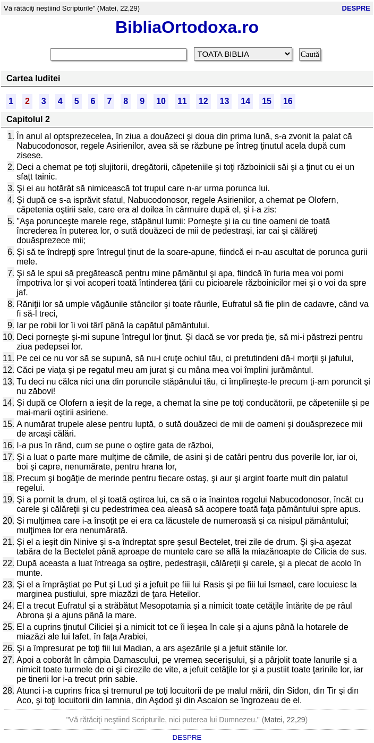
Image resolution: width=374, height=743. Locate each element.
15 (266, 101)
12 (203, 101)
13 (225, 101)
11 (182, 101)
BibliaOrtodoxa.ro (187, 27)
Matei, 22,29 (284, 719)
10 (161, 101)
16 (288, 101)
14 (245, 101)
